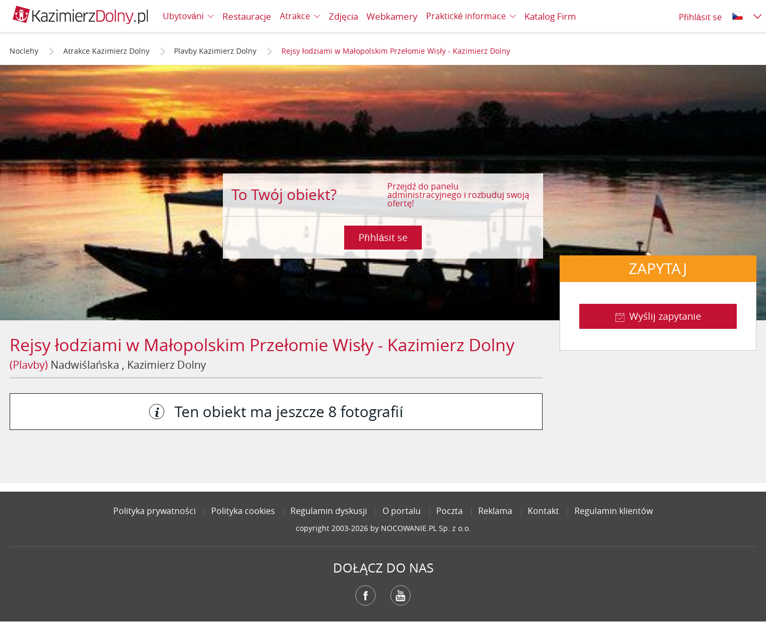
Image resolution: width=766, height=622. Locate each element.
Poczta (449, 511)
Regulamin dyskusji (328, 511)
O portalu (401, 511)
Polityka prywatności (154, 511)
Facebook (365, 595)
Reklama (495, 511)
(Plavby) (29, 365)
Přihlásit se (383, 237)
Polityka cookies (243, 511)
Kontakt (543, 511)
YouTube (400, 595)
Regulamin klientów (613, 511)
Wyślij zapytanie (665, 316)
